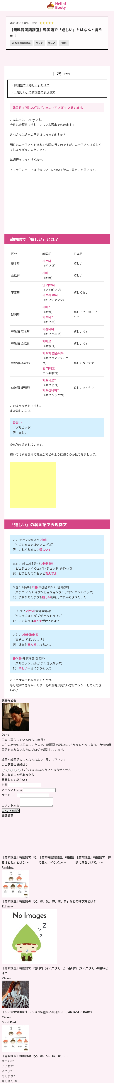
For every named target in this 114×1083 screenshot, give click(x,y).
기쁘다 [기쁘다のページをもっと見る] (64, 42)
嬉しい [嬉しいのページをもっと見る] (51, 42)
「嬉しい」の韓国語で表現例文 (34, 92)
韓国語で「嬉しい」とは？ (32, 85)
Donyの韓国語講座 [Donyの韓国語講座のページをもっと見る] (21, 42)
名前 (5, 784)
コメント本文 (10, 807)
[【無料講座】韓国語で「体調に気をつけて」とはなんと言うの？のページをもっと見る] (94, 838)
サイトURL (9, 794)
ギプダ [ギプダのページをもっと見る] (39, 42)
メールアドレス (12, 789)
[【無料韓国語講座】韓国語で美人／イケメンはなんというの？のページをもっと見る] (57, 838)
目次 (57, 73)
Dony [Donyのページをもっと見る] (5, 734)
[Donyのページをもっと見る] (15, 729)
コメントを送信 (10, 812)
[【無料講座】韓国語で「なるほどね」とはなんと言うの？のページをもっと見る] (20, 838)
